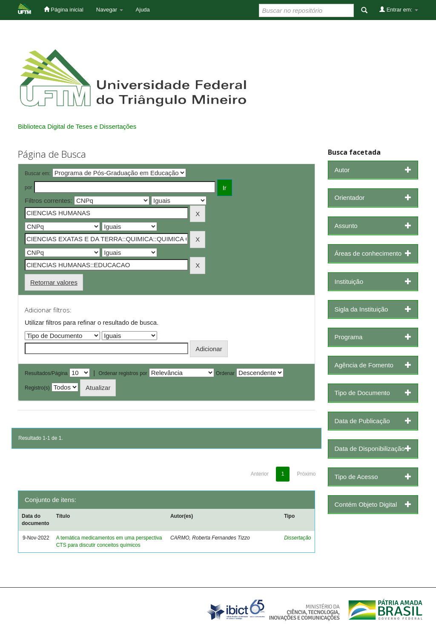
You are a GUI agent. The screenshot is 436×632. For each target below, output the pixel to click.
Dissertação (297, 538)
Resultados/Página (46, 373)
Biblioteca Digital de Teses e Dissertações (77, 126)
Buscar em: (38, 173)
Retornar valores (53, 282)
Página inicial (63, 9)
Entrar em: (398, 9)
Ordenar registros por (122, 373)
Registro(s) (37, 388)
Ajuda (143, 9)
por (28, 187)
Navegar (109, 9)
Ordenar (225, 373)
